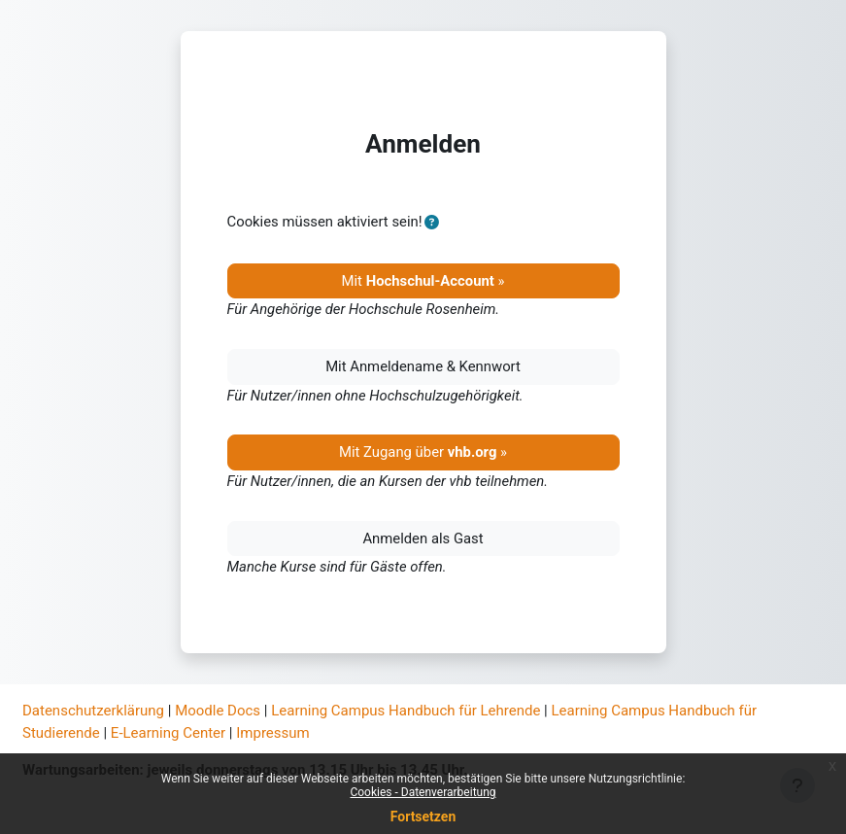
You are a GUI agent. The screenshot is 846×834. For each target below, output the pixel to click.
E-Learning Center (168, 733)
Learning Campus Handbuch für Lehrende (405, 710)
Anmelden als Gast (422, 538)
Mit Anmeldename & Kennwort (423, 366)
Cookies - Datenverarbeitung (422, 792)
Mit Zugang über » (423, 452)
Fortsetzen (423, 816)
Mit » (423, 281)
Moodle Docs (217, 710)
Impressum (272, 733)
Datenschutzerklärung (93, 710)
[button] (433, 222)
